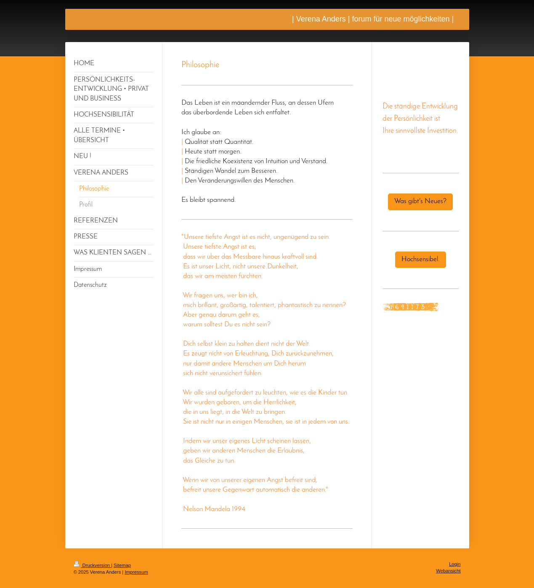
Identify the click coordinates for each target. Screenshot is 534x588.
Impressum (136, 572)
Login (454, 564)
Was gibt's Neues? (420, 201)
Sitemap (122, 565)
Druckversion (93, 565)
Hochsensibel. (420, 259)
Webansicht (448, 570)
